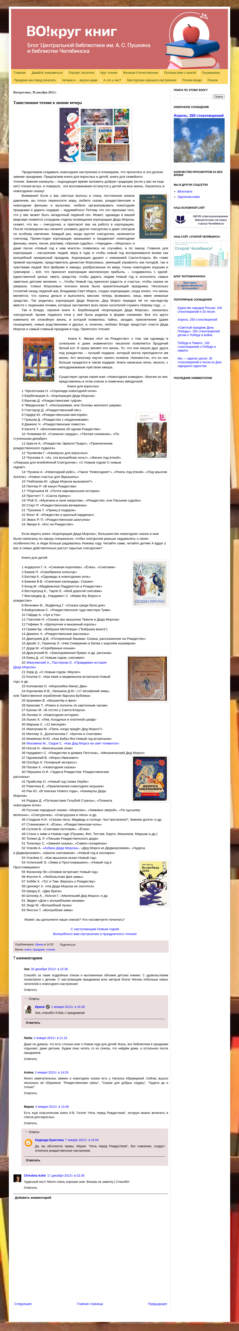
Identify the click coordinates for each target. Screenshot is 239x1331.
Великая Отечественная (140, 72)
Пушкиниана (211, 72)
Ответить (30, 990)
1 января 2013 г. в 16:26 (68, 1007)
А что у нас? (112, 80)
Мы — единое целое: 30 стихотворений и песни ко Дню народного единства (200, 362)
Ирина (39, 944)
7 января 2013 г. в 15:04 (82, 1140)
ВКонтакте (185, 191)
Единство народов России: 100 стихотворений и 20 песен (200, 309)
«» (60, 848)
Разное (213, 80)
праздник (39, 949)
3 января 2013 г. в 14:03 (51, 1072)
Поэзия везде (191, 80)
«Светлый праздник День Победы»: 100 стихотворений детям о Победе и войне (199, 331)
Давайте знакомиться (47, 72)
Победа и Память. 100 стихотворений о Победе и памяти (197, 346)
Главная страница (90, 1304)
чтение (50, 949)
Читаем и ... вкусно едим (79, 80)
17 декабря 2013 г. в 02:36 (65, 1175)
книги (28, 949)
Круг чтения (108, 72)
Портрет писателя (81, 72)
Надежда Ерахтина (49, 1140)
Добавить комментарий (33, 1197)
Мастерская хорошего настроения (151, 80)
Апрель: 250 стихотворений (199, 115)
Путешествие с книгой (180, 72)
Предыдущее (157, 1304)
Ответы (34, 999)
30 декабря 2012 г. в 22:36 (49, 969)
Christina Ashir (35, 1175)
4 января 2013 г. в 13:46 (52, 1106)
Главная (20, 72)
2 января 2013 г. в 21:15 (50, 1038)
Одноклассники (189, 197)
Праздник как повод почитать (35, 80)
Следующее (23, 1304)
